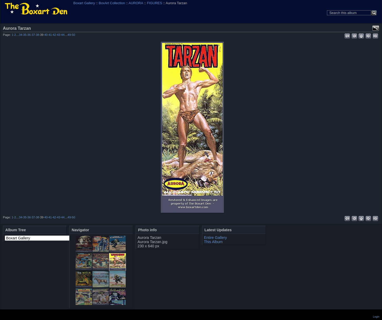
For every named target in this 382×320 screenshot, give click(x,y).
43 (58, 34)
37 (33, 34)
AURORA (136, 3)
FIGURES (154, 3)
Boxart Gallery (84, 3)
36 (29, 34)
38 (37, 34)
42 (54, 34)
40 (46, 34)
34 (20, 34)
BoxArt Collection (112, 3)
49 (69, 34)
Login (376, 316)
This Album (213, 242)
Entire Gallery (215, 237)
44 (63, 34)
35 (25, 34)
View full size (375, 28)
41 (50, 34)
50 (73, 34)
